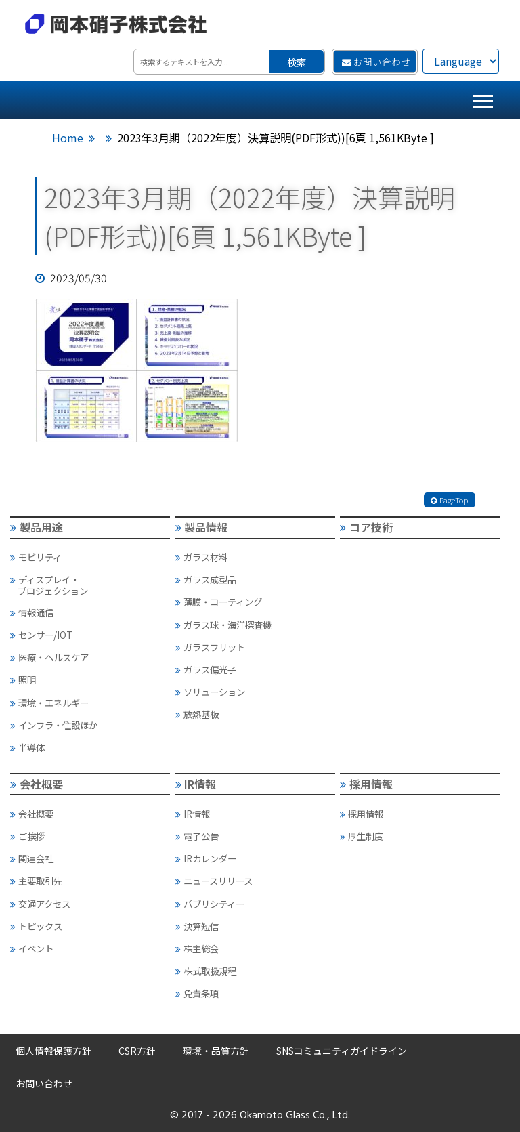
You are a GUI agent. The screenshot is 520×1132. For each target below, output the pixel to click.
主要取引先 (36, 880)
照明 (23, 679)
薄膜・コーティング (218, 601)
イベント (31, 948)
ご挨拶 (27, 836)
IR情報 (196, 784)
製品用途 (36, 527)
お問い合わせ (376, 61)
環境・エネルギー (49, 702)
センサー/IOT (41, 635)
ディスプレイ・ (89, 584)
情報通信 (31, 612)
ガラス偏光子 (205, 669)
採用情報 (366, 784)
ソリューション (210, 691)
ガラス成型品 (205, 579)
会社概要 (36, 784)
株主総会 (197, 948)
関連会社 (31, 858)
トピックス (36, 926)
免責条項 (197, 993)
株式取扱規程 (205, 971)
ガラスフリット (210, 647)
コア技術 (366, 527)
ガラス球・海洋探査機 (223, 624)
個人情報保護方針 (53, 1050)
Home (67, 137)
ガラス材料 (201, 557)
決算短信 (197, 926)
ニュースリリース (214, 880)
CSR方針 (137, 1050)
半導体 (27, 747)
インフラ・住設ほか (54, 725)
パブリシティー (209, 903)
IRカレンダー (205, 858)
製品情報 (201, 527)
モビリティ (36, 557)
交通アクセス (40, 903)
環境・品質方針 (216, 1050)
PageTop (450, 500)
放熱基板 (197, 714)
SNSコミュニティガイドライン (341, 1050)
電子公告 (197, 836)
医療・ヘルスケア (49, 657)
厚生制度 (361, 836)
